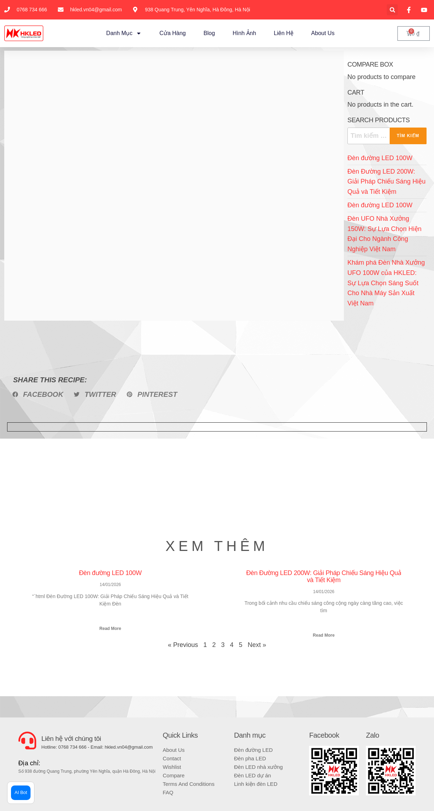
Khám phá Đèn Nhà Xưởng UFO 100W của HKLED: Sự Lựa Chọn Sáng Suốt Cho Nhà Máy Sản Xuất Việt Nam (386, 283)
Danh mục (124, 33)
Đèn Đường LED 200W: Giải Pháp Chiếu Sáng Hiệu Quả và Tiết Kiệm (386, 182)
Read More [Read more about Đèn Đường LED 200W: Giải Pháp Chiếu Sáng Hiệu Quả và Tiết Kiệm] (324, 635)
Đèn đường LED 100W (379, 158)
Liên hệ (283, 33)
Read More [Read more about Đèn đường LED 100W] (110, 628)
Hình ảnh (244, 33)
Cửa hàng (172, 33)
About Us (323, 33)
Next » (257, 644)
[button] (392, 9)
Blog (209, 33)
